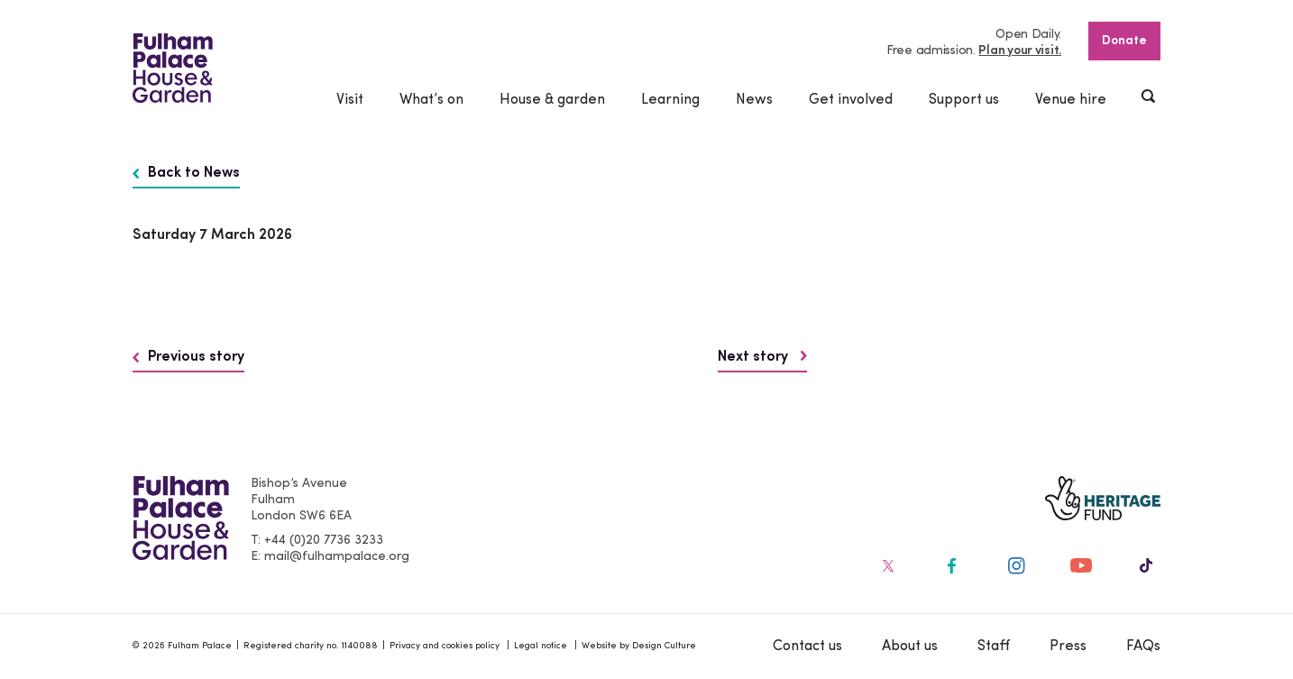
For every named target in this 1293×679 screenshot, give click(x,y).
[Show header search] (1149, 98)
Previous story (188, 357)
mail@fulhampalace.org (336, 557)
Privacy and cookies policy (445, 646)
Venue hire (1070, 100)
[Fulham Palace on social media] (886, 565)
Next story (762, 357)
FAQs (1143, 646)
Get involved (851, 100)
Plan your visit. (1019, 51)
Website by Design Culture (639, 646)
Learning (670, 100)
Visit (349, 100)
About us (910, 646)
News (754, 100)
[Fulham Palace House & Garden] (173, 68)
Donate (1124, 41)
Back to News (186, 173)
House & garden (552, 100)
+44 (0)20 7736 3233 (323, 540)
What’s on (431, 100)
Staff (993, 646)
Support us (964, 100)
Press (1068, 646)
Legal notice (540, 646)
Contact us (807, 646)
